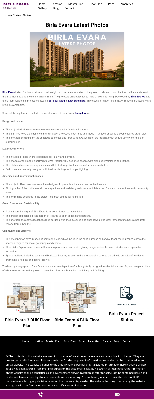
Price (108, 4)
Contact (53, 8)
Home (41, 4)
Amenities (123, 4)
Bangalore (81, 113)
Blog (40, 8)
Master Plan (74, 4)
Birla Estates (138, 96)
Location (55, 4)
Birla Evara (8, 92)
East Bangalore (76, 100)
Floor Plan (93, 4)
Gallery (138, 4)
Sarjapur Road (57, 100)
